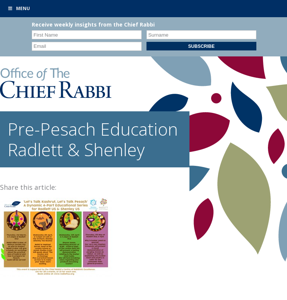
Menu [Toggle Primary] (18, 8)
